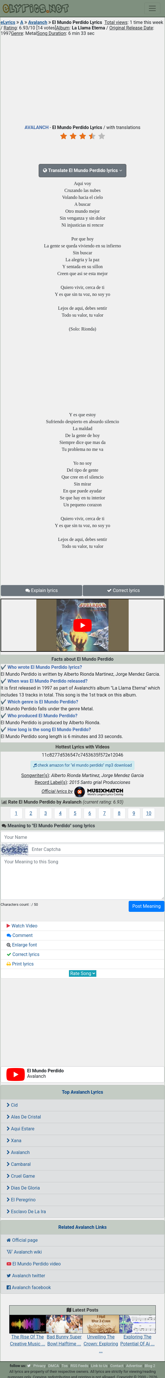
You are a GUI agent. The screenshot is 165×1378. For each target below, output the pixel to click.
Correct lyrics (123, 590)
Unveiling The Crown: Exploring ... (100, 1337)
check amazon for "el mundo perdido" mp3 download (82, 765)
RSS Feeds (79, 1366)
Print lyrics (20, 964)
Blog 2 (150, 1366)
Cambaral (19, 1164)
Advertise (134, 1366)
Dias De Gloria (23, 1188)
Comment (20, 935)
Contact (116, 1366)
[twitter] (29, 1366)
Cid (12, 1105)
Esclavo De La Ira (26, 1211)
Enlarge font (22, 945)
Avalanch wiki (24, 1252)
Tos (65, 1366)
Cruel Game (21, 1176)
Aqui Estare (20, 1128)
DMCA (53, 1366)
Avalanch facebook (29, 1287)
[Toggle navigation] (152, 8)
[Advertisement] (82, 79)
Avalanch (37, 22)
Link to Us (99, 1366)
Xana (14, 1140)
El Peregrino (21, 1200)
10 (148, 813)
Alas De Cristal (24, 1117)
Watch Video (22, 926)
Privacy (39, 1366)
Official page (22, 1240)
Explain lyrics (41, 590)
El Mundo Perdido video (34, 1264)
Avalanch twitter (26, 1275)
